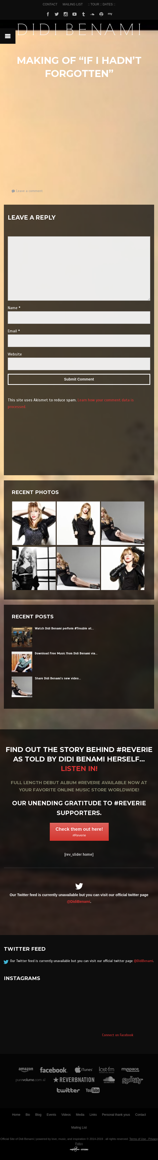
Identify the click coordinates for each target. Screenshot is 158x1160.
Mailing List (79, 1127)
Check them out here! (79, 832)
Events (51, 1114)
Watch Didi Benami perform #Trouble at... (64, 628)
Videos (66, 1114)
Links (93, 1114)
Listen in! (79, 768)
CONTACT (50, 4)
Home (16, 1114)
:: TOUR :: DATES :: (101, 4)
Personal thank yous (116, 1114)
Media (80, 1114)
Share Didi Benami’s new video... (58, 678)
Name (14, 307)
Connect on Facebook (117, 1035)
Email (14, 330)
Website (15, 354)
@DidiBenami (78, 901)
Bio (28, 1114)
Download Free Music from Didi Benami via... (66, 653)
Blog (38, 1114)
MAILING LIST (73, 4)
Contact (140, 1114)
